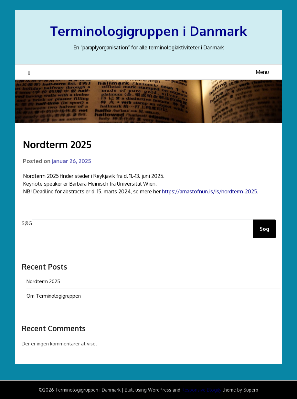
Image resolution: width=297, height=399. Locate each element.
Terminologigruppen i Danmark (148, 31)
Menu (262, 72)
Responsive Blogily (201, 390)
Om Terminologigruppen (54, 296)
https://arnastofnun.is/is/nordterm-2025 (209, 191)
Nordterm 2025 (43, 281)
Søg (27, 223)
